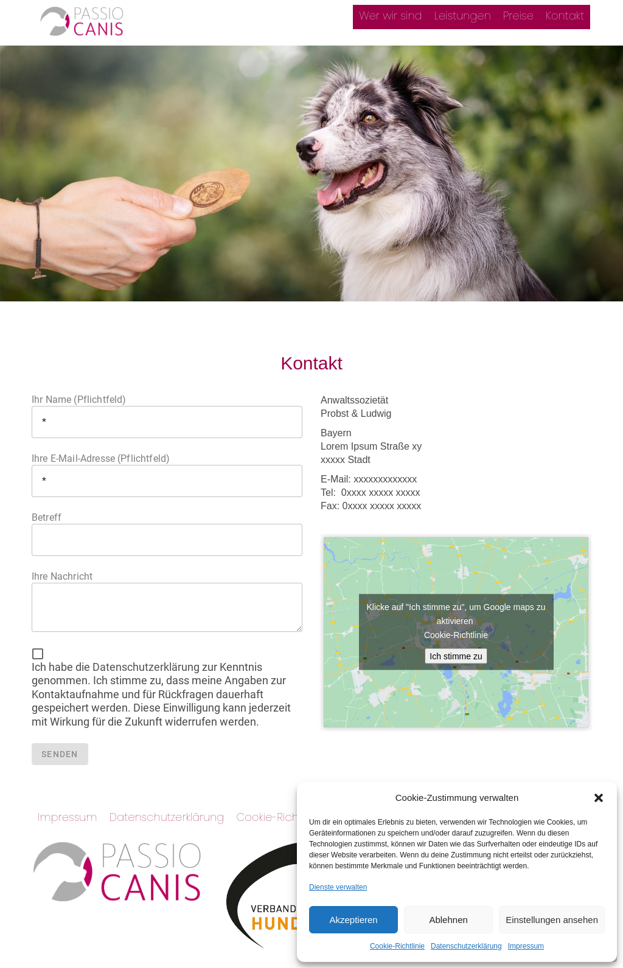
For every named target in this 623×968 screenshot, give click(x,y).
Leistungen (462, 15)
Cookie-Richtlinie (397, 946)
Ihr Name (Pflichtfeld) (167, 416)
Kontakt (565, 15)
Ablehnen (448, 920)
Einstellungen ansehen (552, 920)
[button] (599, 798)
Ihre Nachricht (167, 601)
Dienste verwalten (338, 887)
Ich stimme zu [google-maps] (456, 656)
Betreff (167, 534)
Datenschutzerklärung (466, 946)
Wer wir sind (390, 15)
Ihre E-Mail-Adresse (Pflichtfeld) (167, 475)
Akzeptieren (353, 920)
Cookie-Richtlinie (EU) (290, 817)
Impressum (526, 946)
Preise (518, 15)
